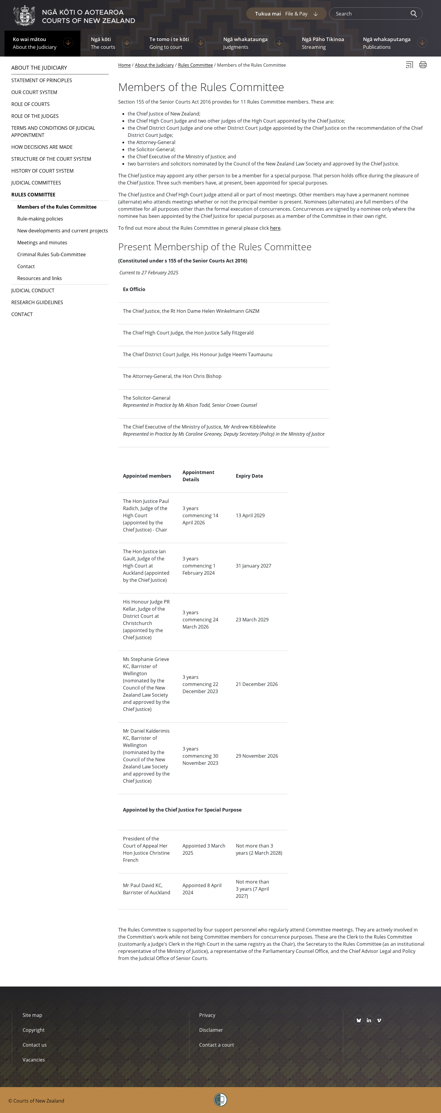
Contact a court (216, 1045)
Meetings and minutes (42, 242)
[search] (367, 14)
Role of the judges (35, 116)
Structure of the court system (51, 159)
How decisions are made (42, 147)
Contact (26, 266)
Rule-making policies (40, 218)
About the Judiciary (154, 65)
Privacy (207, 1015)
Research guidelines (37, 302)
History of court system (42, 171)
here (275, 228)
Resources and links (39, 278)
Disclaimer (211, 1030)
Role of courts (30, 104)
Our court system (34, 92)
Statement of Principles (41, 80)
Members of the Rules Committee (56, 207)
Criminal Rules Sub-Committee (51, 254)
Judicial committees (36, 182)
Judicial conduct (32, 290)
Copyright (34, 1030)
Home (124, 65)
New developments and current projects (62, 230)
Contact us (35, 1045)
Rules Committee (195, 65)
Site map (32, 1015)
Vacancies (34, 1059)
